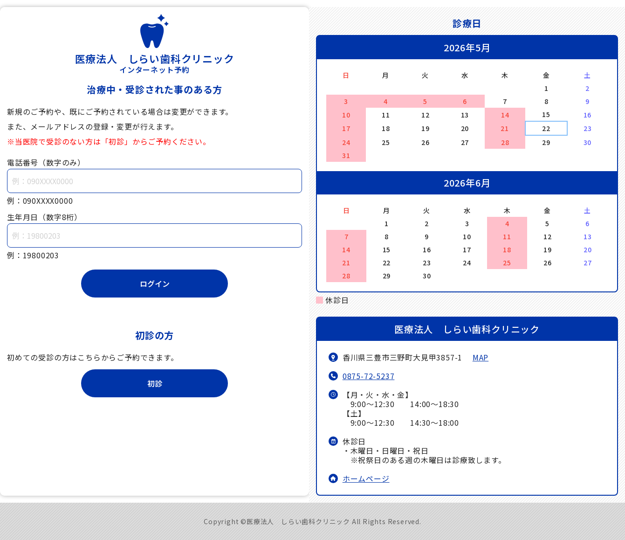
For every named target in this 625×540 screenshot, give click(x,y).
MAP (480, 357)
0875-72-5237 (369, 375)
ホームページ (366, 478)
